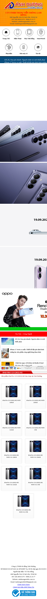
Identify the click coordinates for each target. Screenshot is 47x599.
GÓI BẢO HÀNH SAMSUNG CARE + (17, 114)
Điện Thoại (17, 39)
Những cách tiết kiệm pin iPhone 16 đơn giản (20, 73)
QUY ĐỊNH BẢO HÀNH (13, 119)
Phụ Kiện (9, 54)
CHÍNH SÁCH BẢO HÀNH (14, 117)
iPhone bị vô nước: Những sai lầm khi (18, 99)
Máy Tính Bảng (29, 39)
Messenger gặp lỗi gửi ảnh (14, 86)
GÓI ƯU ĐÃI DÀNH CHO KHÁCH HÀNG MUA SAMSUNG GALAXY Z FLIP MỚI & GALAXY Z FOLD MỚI (24, 109)
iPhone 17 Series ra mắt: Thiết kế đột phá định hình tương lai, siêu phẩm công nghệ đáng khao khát (27, 351)
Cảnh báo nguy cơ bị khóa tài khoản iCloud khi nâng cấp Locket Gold (29, 364)
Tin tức (38, 54)
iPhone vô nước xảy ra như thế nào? (17, 101)
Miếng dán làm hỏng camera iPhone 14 (18, 104)
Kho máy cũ (23, 54)
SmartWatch (41, 39)
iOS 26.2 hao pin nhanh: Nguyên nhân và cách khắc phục (24, 60)
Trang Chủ (6, 39)
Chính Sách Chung (23, 585)
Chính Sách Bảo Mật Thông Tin (23, 587)
